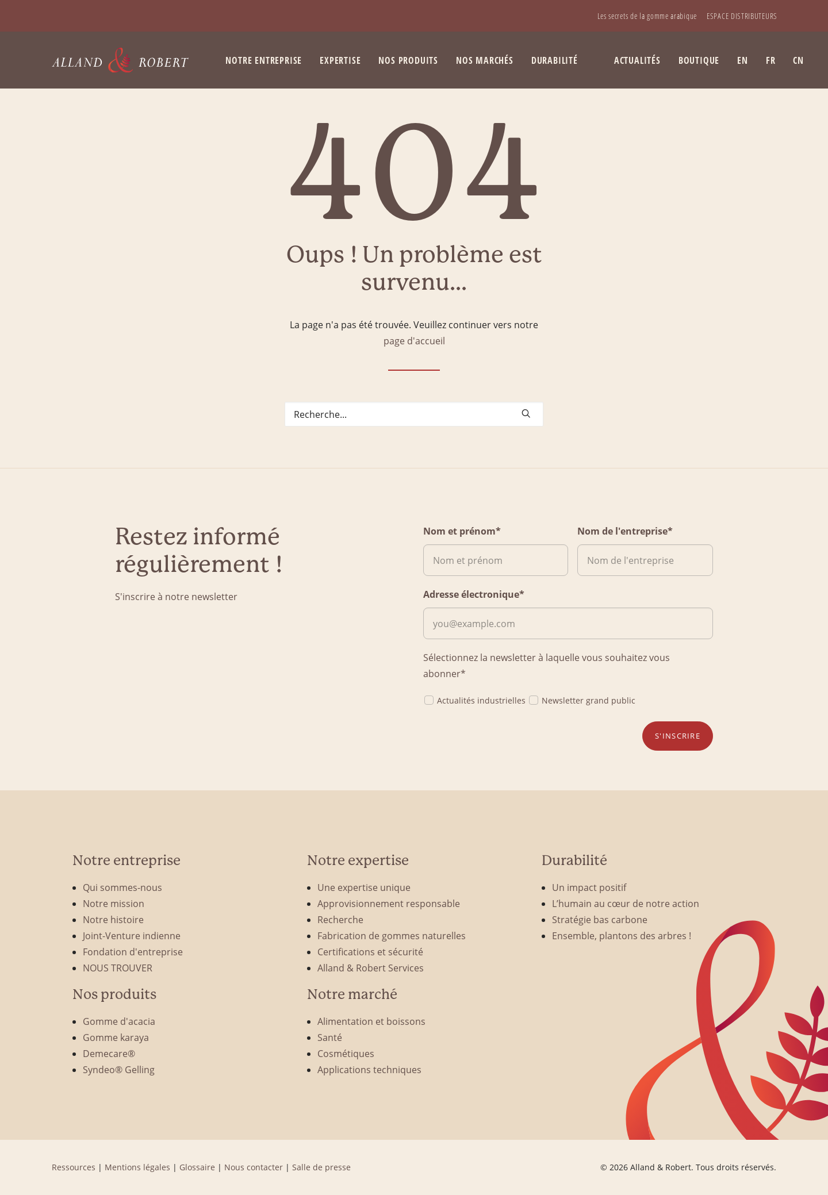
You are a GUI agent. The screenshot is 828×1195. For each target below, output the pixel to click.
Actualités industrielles (474, 700)
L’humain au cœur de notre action (625, 903)
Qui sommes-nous (122, 887)
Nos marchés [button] (484, 60)
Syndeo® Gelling (119, 1069)
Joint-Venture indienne (132, 935)
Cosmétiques (345, 1053)
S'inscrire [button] (677, 736)
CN (798, 60)
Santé (329, 1037)
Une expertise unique (364, 887)
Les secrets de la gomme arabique (647, 15)
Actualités (637, 60)
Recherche (340, 919)
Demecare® (109, 1053)
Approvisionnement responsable (388, 903)
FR (771, 60)
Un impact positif (589, 887)
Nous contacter (253, 1167)
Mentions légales (137, 1167)
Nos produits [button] (408, 60)
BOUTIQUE (698, 60)
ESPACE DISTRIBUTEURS (742, 15)
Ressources (73, 1167)
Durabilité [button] (554, 60)
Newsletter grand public (581, 700)
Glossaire (197, 1167)
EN (742, 60)
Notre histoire (113, 919)
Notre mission (113, 903)
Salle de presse (321, 1167)
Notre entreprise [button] (263, 60)
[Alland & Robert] (120, 60)
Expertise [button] (340, 60)
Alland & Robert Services (370, 968)
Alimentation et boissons (371, 1021)
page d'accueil (414, 341)
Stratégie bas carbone (599, 919)
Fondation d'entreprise (133, 952)
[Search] (414, 414)
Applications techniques (369, 1069)
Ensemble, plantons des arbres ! (621, 935)
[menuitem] (647, 16)
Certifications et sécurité (370, 952)
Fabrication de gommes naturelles (391, 935)
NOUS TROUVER (117, 968)
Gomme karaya (116, 1037)
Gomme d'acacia (119, 1021)
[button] (526, 413)
